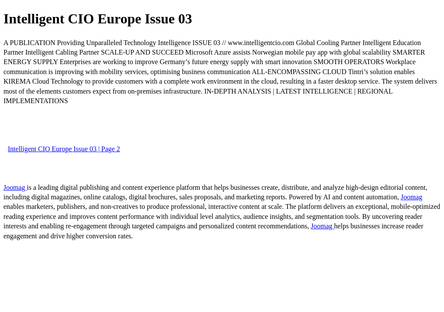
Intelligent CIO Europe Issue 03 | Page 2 (64, 149)
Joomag (15, 187)
